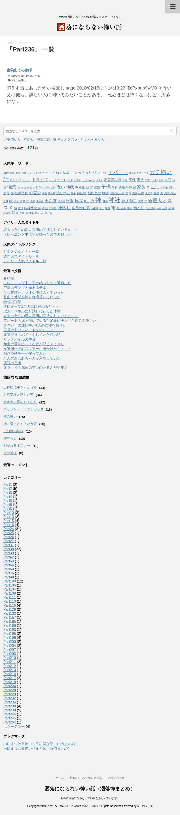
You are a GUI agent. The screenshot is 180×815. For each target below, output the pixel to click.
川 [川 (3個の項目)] (170, 187)
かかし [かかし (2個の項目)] (46, 173)
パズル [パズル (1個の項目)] (77, 180)
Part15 (8, 521)
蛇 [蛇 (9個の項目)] (113, 207)
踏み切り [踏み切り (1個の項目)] (150, 208)
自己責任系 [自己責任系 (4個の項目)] (81, 208)
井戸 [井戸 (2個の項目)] (148, 180)
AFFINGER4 (144, 806)
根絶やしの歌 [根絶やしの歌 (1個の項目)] (117, 193)
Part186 (9, 625)
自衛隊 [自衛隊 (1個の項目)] (94, 208)
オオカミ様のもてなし (20, 402)
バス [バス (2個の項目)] (70, 180)
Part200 (9, 642)
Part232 (9, 698)
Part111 (9, 597)
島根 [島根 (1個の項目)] (165, 187)
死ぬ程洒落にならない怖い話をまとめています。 (90, 798)
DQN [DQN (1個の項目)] (6, 173)
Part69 (8, 569)
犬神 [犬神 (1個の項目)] (5, 201)
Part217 (9, 678)
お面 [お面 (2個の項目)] (39, 173)
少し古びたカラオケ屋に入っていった (33, 292)
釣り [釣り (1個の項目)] (159, 208)
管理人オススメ (65, 139)
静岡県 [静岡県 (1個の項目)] (7, 213)
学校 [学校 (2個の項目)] (115, 187)
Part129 (9, 609)
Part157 (9, 617)
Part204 (9, 646)
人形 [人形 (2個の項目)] (155, 180)
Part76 (8, 573)
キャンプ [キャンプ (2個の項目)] (15, 180)
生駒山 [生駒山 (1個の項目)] (40, 201)
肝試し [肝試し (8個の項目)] (64, 207)
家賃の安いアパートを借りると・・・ (33, 330)
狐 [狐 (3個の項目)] (11, 201)
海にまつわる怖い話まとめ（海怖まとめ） (37, 748)
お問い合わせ (116, 777)
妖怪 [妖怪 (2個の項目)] (97, 187)
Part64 (8, 565)
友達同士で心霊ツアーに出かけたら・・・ (37, 349)
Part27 (8, 541)
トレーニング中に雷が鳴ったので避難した (37, 234)
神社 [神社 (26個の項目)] (114, 200)
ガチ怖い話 (12, 139)
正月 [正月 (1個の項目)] (134, 193)
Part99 (8, 577)
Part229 (9, 694)
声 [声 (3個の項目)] (76, 187)
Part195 (9, 634)
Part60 (8, 561)
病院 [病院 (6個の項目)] (79, 200)
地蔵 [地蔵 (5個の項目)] (70, 187)
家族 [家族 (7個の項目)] (141, 187)
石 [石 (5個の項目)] (92, 200)
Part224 (9, 686)
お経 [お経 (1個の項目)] (32, 173)
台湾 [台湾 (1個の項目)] (53, 187)
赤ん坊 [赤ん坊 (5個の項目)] (139, 208)
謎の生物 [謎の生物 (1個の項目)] (121, 208)
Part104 (9, 589)
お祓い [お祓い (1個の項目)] (25, 173)
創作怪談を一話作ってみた (24, 353)
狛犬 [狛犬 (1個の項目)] (16, 201)
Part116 (9, 605)
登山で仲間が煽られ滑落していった (32, 297)
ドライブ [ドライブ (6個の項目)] (40, 179)
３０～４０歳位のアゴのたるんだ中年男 (35, 367)
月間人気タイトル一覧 (21, 252)
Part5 (7, 501)
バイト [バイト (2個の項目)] (61, 180)
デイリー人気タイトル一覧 (24, 261)
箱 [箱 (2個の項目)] (15, 208)
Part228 (9, 690)
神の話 (28, 139)
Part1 (7, 484)
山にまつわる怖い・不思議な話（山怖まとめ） (40, 744)
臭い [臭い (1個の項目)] (101, 208)
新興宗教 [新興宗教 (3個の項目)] (94, 193)
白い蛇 (8, 278)
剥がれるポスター (16, 445)
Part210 (9, 658)
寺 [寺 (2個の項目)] (147, 187)
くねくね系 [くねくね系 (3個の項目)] (60, 173)
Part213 (9, 670)
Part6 (7, 505)
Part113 (9, 601)
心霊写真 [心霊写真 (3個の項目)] (21, 193)
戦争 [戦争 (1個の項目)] (73, 193)
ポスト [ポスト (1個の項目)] (99, 180)
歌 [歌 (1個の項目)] (130, 193)
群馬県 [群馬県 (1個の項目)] (53, 208)
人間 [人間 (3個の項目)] (168, 180)
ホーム (60, 777)
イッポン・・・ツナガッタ (23, 409)
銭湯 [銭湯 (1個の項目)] (164, 208)
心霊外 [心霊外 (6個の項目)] (35, 193)
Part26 (8, 537)
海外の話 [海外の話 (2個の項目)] (170, 193)
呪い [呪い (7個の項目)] (61, 187)
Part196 (9, 638)
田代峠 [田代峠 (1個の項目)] (61, 201)
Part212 (9, 666)
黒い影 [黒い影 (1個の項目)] (48, 213)
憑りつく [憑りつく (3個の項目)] (63, 193)
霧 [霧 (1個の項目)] (173, 208)
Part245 (9, 718)
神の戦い (10, 416)
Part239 (9, 710)
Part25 (8, 533)
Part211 (9, 662)
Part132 (9, 613)
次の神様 (10, 453)
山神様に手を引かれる (20, 387)
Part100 (9, 581)
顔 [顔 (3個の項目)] (13, 213)
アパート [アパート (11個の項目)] (118, 172)
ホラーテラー (14, 726)
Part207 (9, 650)
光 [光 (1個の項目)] (19, 187)
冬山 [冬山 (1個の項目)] (23, 187)
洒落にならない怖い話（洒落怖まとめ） (90, 789)
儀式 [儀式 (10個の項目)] (12, 186)
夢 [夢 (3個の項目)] (91, 187)
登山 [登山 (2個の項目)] (86, 201)
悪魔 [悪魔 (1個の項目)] (44, 193)
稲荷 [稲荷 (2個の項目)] (141, 201)
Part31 (8, 545)
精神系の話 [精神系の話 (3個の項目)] (32, 208)
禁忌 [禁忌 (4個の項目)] (133, 201)
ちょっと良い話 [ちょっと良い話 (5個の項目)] (83, 172)
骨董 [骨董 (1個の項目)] (21, 213)
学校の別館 (12, 302)
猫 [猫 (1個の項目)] (24, 201)
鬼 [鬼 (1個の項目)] (26, 213)
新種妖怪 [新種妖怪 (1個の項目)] (82, 193)
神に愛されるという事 (20, 424)
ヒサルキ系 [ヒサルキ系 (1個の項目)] (89, 180)
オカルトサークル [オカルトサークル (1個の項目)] (139, 173)
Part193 (9, 630)
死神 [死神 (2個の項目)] (141, 193)
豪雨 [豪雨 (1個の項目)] (129, 208)
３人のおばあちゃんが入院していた (32, 358)
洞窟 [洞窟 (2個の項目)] (156, 193)
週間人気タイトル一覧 (21, 256)
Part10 (8, 513)
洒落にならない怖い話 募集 (86, 777)
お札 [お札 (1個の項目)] (12, 173)
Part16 (8, 525)
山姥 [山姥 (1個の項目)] (159, 187)
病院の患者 (12, 363)
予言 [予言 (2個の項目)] (125, 180)
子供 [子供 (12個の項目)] (106, 187)
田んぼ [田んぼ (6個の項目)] (51, 200)
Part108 (9, 593)
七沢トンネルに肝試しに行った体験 (32, 311)
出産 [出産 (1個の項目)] (29, 187)
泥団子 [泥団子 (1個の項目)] (148, 193)
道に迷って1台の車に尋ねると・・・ (33, 306)
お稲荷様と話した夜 (18, 395)
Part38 (8, 549)
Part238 (9, 706)
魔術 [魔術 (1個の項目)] (31, 213)
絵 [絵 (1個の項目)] (43, 208)
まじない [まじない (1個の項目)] (103, 173)
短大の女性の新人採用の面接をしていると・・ (40, 230)
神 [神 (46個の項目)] (98, 199)
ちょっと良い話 (92, 139)
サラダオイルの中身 (19, 339)
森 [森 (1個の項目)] (126, 193)
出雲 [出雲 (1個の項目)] (35, 187)
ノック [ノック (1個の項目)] (53, 180)
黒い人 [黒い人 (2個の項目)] (39, 213)
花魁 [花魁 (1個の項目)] (107, 208)
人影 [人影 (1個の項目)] (161, 180)
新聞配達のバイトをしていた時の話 (32, 335)
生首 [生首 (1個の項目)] (32, 201)
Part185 (9, 621)
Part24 (8, 529)
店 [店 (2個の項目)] (8, 193)
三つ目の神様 (13, 431)
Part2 (7, 489)
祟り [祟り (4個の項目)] (125, 201)
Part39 (8, 553)
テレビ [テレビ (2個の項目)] (26, 180)
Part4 (7, 497)
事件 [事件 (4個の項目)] (132, 180)
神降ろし (10, 438)
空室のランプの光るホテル (24, 288)
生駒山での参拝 (19, 70)
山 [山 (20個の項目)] (153, 186)
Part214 (9, 674)
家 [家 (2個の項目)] (134, 187)
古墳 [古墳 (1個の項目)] (47, 187)
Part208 (9, 654)
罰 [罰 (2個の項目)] (46, 208)
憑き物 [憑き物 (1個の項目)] (51, 193)
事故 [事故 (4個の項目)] (140, 180)
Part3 (7, 493)
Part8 (7, 509)
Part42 (8, 557)
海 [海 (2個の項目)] (161, 193)
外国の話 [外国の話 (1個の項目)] (84, 187)
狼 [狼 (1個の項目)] (20, 201)
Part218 (9, 682)
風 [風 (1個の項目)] (17, 213)
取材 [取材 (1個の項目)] (41, 187)
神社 (14, 80)
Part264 (9, 722)
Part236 (35, 76)
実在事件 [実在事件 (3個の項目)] (125, 187)
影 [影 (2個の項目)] (12, 193)
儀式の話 (43, 139)
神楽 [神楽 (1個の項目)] (105, 201)
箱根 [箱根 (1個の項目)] (20, 208)
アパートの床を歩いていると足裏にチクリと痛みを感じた (49, 320)
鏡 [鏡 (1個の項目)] (169, 208)
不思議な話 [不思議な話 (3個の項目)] (112, 180)
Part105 (9, 585)
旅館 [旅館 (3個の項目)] (105, 193)
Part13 (8, 517)
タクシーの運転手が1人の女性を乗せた (34, 325)
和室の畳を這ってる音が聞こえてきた (33, 344)
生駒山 (22, 80)
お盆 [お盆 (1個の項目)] (18, 173)
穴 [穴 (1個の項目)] (145, 201)
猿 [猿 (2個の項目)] (27, 201)
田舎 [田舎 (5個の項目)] (70, 200)
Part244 (9, 714)
